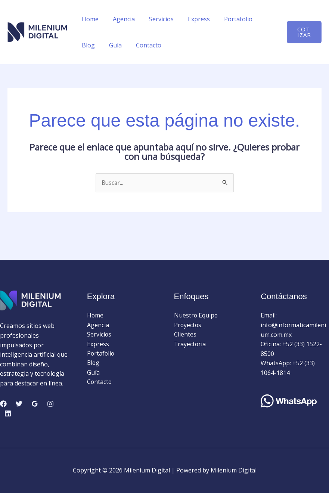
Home (89, 19)
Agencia (120, 19)
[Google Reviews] (34, 404)
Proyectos (188, 325)
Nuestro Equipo (196, 315)
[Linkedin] (7, 413)
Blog (260, 19)
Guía (87, 45)
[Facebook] (3, 404)
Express (191, 19)
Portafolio (228, 19)
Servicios (155, 19)
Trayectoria (190, 344)
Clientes (185, 335)
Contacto (118, 45)
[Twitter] (19, 404)
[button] (303, 32)
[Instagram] (50, 404)
